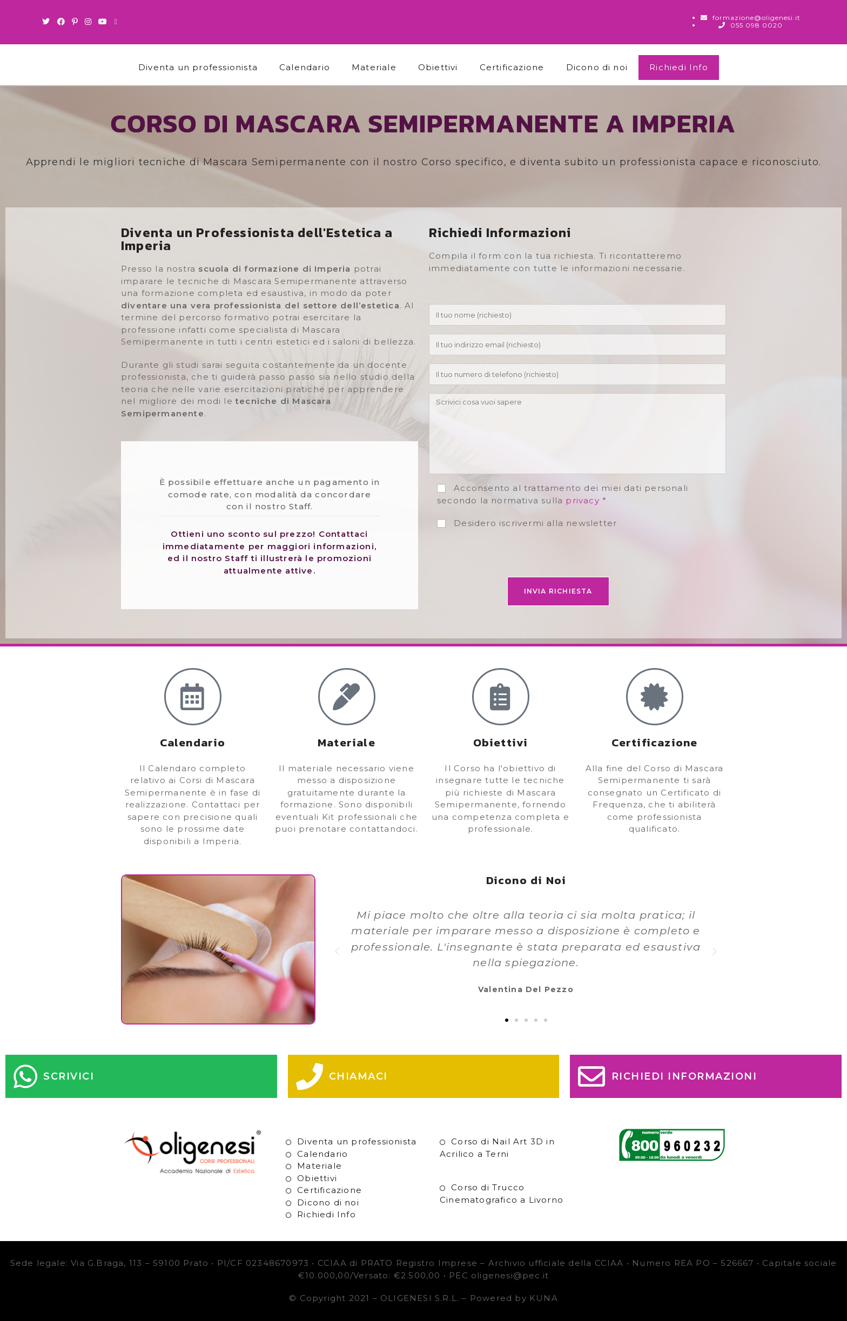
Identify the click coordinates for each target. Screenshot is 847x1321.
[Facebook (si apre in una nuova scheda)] (61, 21)
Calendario (304, 67)
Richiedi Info (678, 67)
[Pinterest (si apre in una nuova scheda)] (75, 21)
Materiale (374, 67)
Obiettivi (438, 67)
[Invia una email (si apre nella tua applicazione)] (115, 21)
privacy (582, 500)
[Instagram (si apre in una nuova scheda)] (88, 21)
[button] (337, 951)
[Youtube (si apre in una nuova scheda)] (103, 21)
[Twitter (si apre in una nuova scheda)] (47, 21)
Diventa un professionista (198, 67)
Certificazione (512, 67)
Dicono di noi (597, 67)
